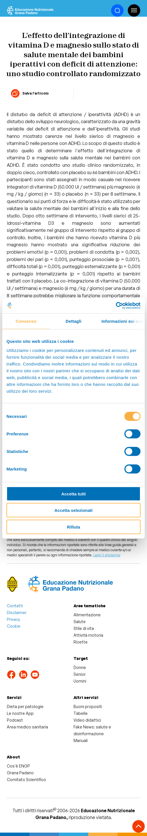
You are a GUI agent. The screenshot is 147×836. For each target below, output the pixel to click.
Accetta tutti (73, 493)
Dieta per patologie (25, 706)
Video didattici (87, 720)
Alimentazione (87, 614)
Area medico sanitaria (27, 726)
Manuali (81, 740)
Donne (80, 667)
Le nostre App (20, 713)
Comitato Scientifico (26, 779)
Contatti (15, 605)
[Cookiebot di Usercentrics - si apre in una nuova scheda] (115, 305)
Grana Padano (20, 772)
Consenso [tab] (26, 321)
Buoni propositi (88, 706)
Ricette (81, 642)
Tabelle (81, 713)
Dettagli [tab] (73, 321)
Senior (80, 674)
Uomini (80, 681)
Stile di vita (84, 628)
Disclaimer (17, 612)
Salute (80, 621)
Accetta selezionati (73, 510)
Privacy (13, 619)
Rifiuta (73, 526)
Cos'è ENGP (18, 766)
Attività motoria (88, 635)
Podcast (15, 720)
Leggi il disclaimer (106, 555)
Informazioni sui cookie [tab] (123, 321)
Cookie (13, 626)
